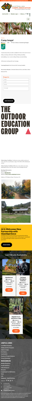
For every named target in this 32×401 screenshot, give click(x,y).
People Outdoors (5, 365)
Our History (4, 352)
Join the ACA (5, 14)
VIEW (9, 290)
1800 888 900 (7, 172)
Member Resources (5, 363)
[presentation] (14, 94)
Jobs (2, 376)
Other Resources (5, 367)
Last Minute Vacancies (6, 345)
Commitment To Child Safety (8, 371)
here (29, 0)
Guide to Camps (5, 349)
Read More (6, 244)
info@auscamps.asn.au (9, 390)
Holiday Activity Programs (7, 347)
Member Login (14, 14)
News (2, 374)
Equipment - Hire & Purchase (8, 378)
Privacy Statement (5, 358)
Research (3, 369)
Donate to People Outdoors (8, 356)
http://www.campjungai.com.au (12, 174)
